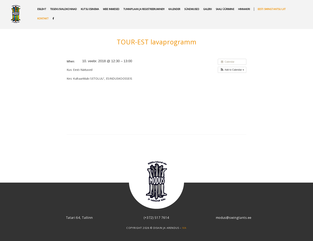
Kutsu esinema (90, 9)
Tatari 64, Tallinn (79, 217)
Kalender (174, 9)
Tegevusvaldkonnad (63, 9)
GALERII (207, 9)
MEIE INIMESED (111, 9)
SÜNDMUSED (191, 9)
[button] (232, 70)
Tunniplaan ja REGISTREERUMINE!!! (143, 9)
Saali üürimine (225, 9)
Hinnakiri (244, 9)
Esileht (41, 9)
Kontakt (43, 18)
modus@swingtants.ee (234, 217)
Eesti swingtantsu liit (272, 9)
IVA (184, 228)
